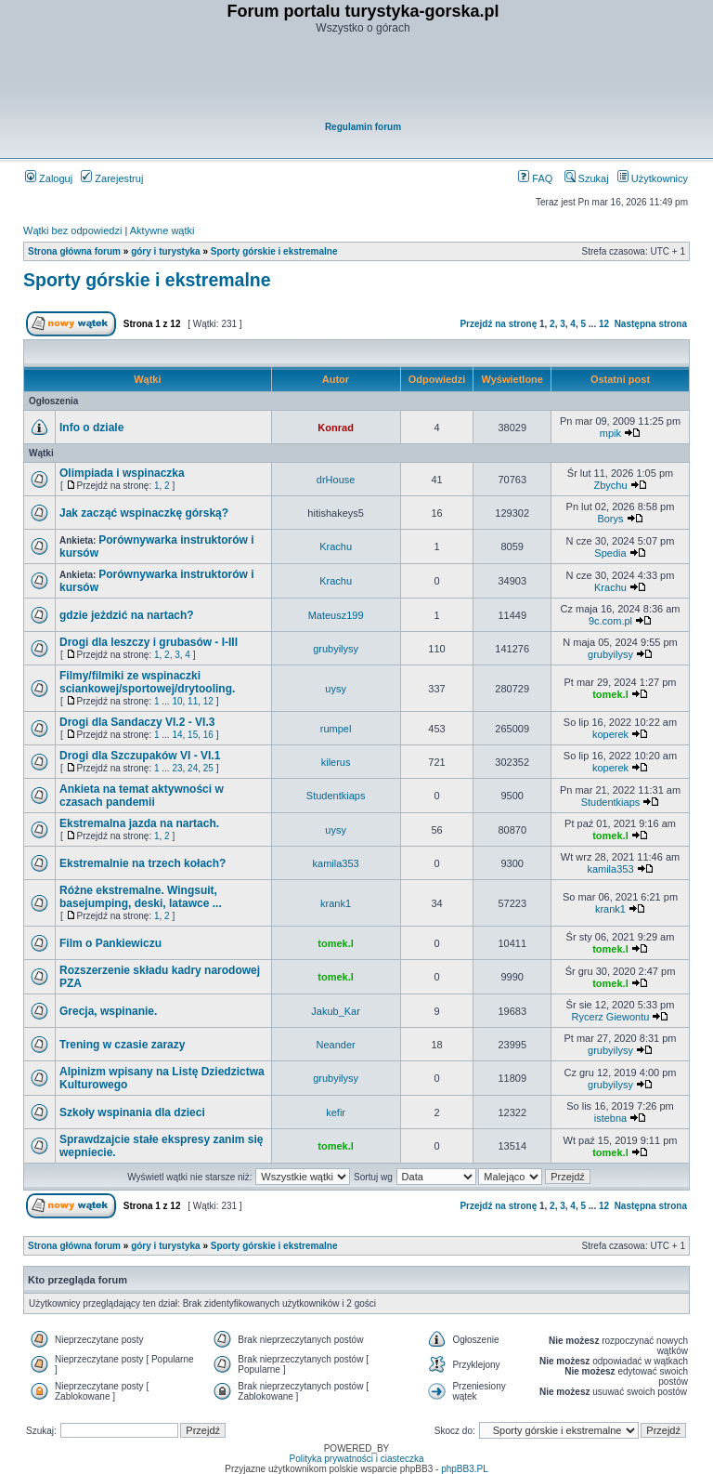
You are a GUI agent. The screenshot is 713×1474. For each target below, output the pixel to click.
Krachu (335, 546)
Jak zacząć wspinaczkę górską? (143, 513)
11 (193, 701)
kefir (335, 1112)
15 (193, 735)
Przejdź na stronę (498, 324)
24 (193, 768)
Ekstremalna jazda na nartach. (139, 823)
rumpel (336, 728)
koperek (610, 734)
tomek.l (610, 694)
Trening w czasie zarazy (122, 1044)
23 (177, 768)
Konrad (336, 427)
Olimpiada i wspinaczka (122, 473)
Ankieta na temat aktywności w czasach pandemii (141, 796)
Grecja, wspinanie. (108, 1011)
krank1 (335, 903)
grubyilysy (335, 648)
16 (208, 735)
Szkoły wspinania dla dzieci (132, 1112)
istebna (610, 1118)
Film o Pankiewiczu (110, 943)
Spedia (610, 553)
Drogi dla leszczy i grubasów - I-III (148, 642)
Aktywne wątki (162, 230)
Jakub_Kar (335, 1011)
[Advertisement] (363, 80)
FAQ (535, 178)
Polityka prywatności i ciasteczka (356, 1459)
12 (604, 324)
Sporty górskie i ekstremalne (274, 251)
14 (177, 735)
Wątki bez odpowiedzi (72, 230)
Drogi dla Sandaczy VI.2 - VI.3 (136, 722)
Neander (336, 1044)
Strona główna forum (74, 251)
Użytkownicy (652, 178)
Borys (610, 518)
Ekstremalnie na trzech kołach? (142, 863)
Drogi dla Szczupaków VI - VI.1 (139, 755)
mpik (610, 433)
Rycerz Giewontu (611, 1016)
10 (177, 701)
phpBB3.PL (464, 1469)
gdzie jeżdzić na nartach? (126, 615)
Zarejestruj (112, 178)
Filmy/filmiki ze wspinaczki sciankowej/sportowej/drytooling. (147, 682)
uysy (335, 688)
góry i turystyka (165, 251)
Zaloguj (48, 178)
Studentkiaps (336, 795)
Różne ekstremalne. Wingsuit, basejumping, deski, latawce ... (140, 897)
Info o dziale (91, 427)
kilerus (336, 762)
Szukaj (586, 178)
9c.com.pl (610, 620)
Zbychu (610, 485)
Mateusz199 (336, 615)
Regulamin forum (363, 127)
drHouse (336, 479)
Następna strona (651, 324)
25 (208, 768)
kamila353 (336, 863)
